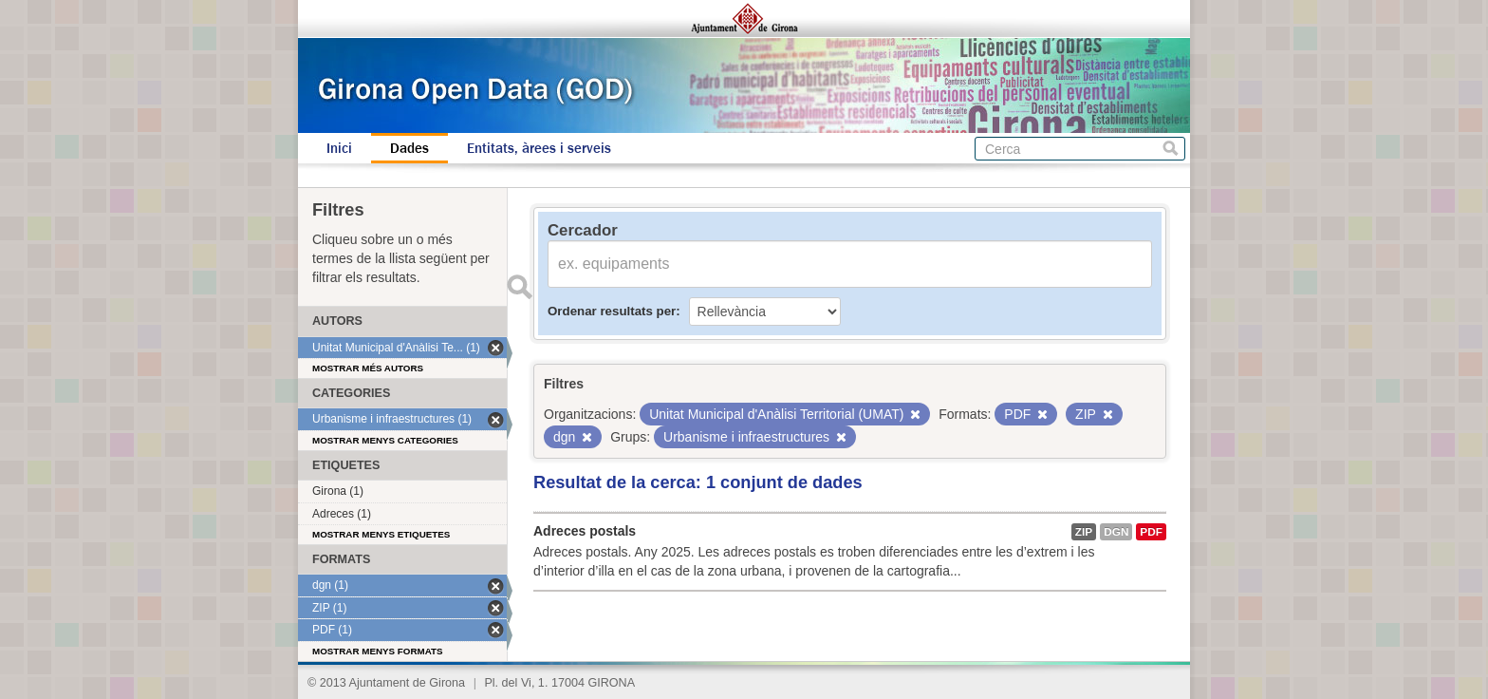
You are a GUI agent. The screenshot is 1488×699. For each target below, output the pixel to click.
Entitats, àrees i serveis (539, 148)
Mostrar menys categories (385, 440)
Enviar (519, 287)
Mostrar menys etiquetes (381, 534)
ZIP (1083, 531)
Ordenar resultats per (612, 311)
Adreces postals (584, 530)
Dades (409, 148)
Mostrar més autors (367, 368)
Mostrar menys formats (377, 651)
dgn (1116, 531)
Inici (339, 148)
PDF (1151, 531)
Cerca (1170, 149)
